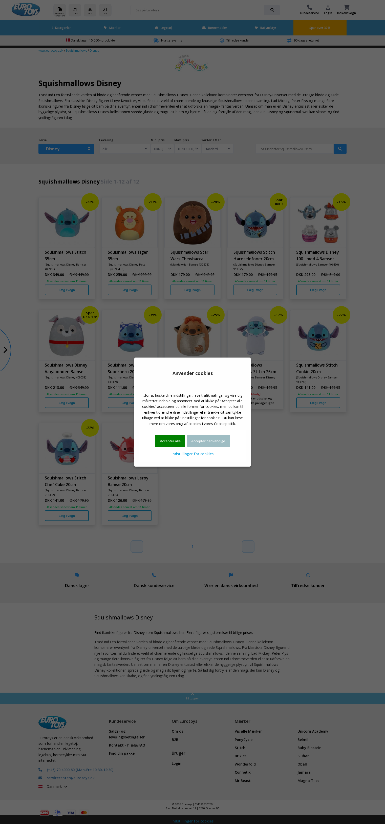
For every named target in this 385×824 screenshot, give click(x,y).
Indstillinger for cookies (192, 454)
